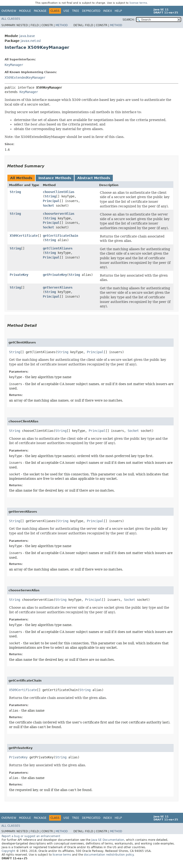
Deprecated (91, 10)
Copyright (8, 851)
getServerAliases (58, 287)
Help (118, 10)
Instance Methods (54, 178)
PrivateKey (19, 275)
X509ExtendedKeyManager (25, 77)
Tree (75, 10)
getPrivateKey (55, 275)
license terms (138, 2)
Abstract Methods (93, 178)
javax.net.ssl (31, 41)
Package (40, 10)
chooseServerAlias (58, 213)
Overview (8, 10)
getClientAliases (58, 248)
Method (62, 25)
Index (107, 10)
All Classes (10, 18)
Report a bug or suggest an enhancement (31, 836)
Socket (48, 205)
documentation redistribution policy (108, 854)
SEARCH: (129, 19)
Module (25, 10)
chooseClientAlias (58, 192)
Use (66, 10)
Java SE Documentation (107, 839)
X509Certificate (24, 235)
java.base (27, 36)
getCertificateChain (60, 235)
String (15, 192)
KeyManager (14, 65)
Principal (51, 201)
